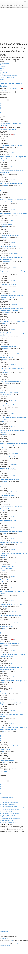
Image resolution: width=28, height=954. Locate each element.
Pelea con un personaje (8, 346)
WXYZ (4, 275)
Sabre (12, 650)
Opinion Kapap (5, 749)
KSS (3, 161)
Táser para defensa (6, 357)
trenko (3, 215)
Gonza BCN (14, 563)
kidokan (4, 511)
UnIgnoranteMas (15, 353)
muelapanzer (5, 185)
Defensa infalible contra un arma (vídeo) (13, 213)
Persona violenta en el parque (10, 479)
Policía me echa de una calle (9, 235)
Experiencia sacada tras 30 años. (11, 604)
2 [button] (0, 103)
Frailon (4, 582)
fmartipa (13, 677)
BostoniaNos (14, 304)
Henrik (4, 174)
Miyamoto (4, 359)
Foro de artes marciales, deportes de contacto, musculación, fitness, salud (12, 6)
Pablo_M (13, 710)
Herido (4, 204)
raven (12, 378)
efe (3, 658)
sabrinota (13, 400)
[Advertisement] (14, 26)
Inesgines (13, 440)
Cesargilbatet (14, 453)
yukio (3, 751)
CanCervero (14, 746)
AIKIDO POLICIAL (6, 224)
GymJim (13, 267)
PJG (12, 587)
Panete (12, 389)
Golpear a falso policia (7, 468)
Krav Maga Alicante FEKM (9, 393)
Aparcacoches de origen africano (11, 580)
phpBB (11, 940)
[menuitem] (5, 65)
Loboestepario (6, 261)
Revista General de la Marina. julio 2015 (13, 681)
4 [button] (0, 107)
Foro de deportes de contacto (8, 129)
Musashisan (5, 237)
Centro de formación (7, 760)
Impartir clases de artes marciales (11, 542)
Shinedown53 (5, 337)
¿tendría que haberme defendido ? (12, 183)
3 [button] (0, 105)
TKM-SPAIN (5, 248)
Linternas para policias (8, 246)
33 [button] (0, 112)
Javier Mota (14, 622)
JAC (3, 718)
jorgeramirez (14, 464)
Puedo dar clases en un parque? (11, 381)
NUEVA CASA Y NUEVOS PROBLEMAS (13, 321)
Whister (13, 242)
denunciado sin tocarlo (8, 457)
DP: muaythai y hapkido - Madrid (11, 145)
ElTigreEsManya (6, 394)
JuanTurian (5, 447)
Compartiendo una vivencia (9, 643)
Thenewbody (5, 312)
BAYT (3, 731)
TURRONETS (6, 372)
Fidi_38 (12, 426)
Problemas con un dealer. (8, 284)
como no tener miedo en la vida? (11, 615)
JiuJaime (4, 147)
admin (21, 88)
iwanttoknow (5, 383)
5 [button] (0, 109)
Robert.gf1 (5, 606)
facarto (4, 226)
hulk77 (4, 522)
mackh (4, 434)
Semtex (13, 549)
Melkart (4, 544)
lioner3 (12, 342)
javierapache (5, 459)
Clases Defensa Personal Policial (11, 531)
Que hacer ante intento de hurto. (11, 703)
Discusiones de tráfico (7, 495)
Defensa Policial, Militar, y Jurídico (11, 84)
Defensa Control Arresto (8, 520)
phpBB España (18, 943)
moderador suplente (13, 88)
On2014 (4, 762)
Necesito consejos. (6, 626)
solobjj (12, 231)
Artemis (4, 705)
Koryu (12, 196)
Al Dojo (12, 527)
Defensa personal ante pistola (10, 692)
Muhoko (13, 364)
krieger (12, 600)
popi (12, 413)
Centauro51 (5, 348)
